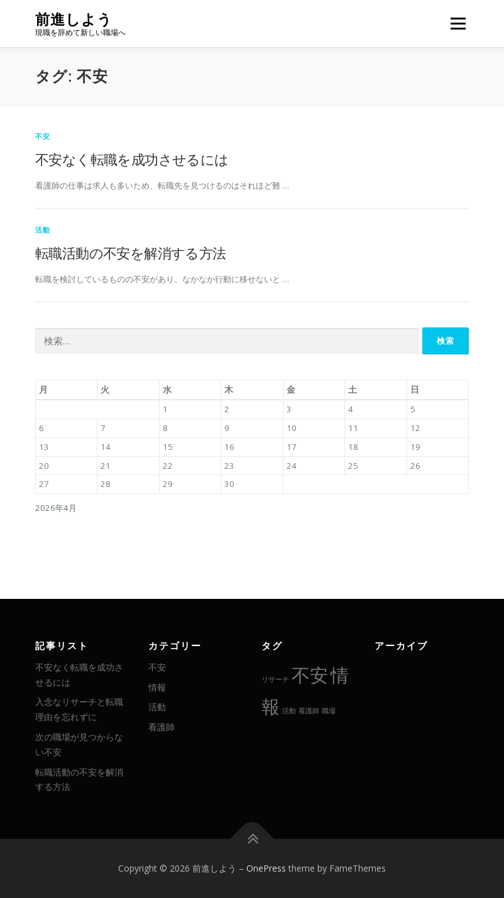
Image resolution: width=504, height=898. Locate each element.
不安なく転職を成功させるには (132, 159)
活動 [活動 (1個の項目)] (289, 710)
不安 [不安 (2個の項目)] (310, 674)
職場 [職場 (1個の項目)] (329, 710)
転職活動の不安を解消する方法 (130, 252)
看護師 (161, 727)
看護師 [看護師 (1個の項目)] (309, 710)
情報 (157, 687)
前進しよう (73, 19)
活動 (42, 229)
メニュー (458, 23)
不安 (42, 136)
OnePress (266, 868)
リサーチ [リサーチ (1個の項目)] (275, 679)
